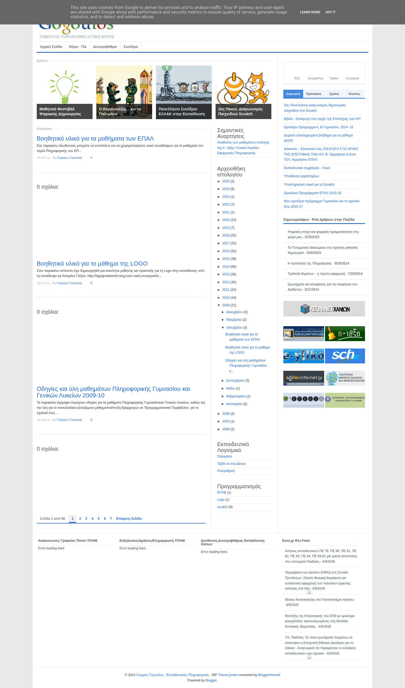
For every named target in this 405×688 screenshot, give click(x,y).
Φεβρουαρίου (236, 396)
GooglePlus (315, 78)
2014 (226, 267)
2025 (226, 181)
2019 (226, 228)
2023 (226, 197)
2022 (226, 204)
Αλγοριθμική (226, 471)
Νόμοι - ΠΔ (77, 48)
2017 (226, 243)
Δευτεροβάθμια (105, 48)
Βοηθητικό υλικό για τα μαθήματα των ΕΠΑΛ (95, 138)
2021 (226, 212)
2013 (226, 274)
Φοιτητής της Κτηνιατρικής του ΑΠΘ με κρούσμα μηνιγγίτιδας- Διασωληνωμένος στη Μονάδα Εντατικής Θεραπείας (319, 621)
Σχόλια (334, 93)
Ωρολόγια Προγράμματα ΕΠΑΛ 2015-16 (312, 193)
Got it (331, 12)
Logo (221, 500)
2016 (226, 251)
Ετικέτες (354, 93)
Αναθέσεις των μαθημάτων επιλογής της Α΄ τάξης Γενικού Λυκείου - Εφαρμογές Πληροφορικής (243, 148)
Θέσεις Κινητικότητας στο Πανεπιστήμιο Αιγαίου (319, 600)
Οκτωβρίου (234, 327)
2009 (226, 305)
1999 (226, 429)
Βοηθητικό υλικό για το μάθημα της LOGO (92, 263)
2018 (226, 235)
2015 (226, 259)
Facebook (352, 78)
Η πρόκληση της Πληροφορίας (310, 263)
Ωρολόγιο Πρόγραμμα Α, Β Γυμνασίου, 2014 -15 (318, 127)
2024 (226, 189)
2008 (226, 414)
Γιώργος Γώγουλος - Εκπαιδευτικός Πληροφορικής (173, 675)
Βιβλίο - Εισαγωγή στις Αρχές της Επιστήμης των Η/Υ (322, 119)
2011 (226, 290)
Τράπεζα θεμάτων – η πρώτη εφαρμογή (316, 274)
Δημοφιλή (293, 93)
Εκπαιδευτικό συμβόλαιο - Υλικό (307, 168)
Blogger (211, 680)
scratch (222, 507)
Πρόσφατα (313, 93)
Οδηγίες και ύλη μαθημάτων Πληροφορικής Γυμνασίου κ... (246, 366)
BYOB (221, 492)
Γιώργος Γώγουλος (69, 157)
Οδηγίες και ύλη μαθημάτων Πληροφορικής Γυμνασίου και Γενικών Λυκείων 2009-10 (113, 392)
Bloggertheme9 (269, 675)
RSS (297, 78)
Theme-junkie (228, 675)
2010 (226, 298)
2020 (226, 220)
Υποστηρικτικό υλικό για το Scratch (309, 184)
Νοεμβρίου (234, 320)
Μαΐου (231, 388)
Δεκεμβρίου (235, 312)
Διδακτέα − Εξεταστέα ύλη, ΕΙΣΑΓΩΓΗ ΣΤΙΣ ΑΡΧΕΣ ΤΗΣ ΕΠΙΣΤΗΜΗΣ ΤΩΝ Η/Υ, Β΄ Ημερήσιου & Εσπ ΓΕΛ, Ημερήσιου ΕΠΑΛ (321, 154)
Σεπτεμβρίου (236, 380)
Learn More (310, 12)
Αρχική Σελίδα (51, 47)
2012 (226, 282)
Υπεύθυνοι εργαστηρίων (301, 176)
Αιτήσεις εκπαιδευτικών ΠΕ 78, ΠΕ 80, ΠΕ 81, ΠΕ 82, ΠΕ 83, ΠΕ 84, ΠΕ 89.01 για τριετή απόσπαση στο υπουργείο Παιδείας (321, 556)
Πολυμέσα (224, 456)
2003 (226, 421)
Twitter (334, 78)
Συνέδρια (131, 47)
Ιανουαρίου (234, 404)
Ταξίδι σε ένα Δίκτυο (231, 464)
